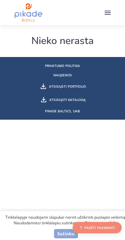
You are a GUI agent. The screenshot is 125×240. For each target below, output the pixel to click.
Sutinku (66, 234)
